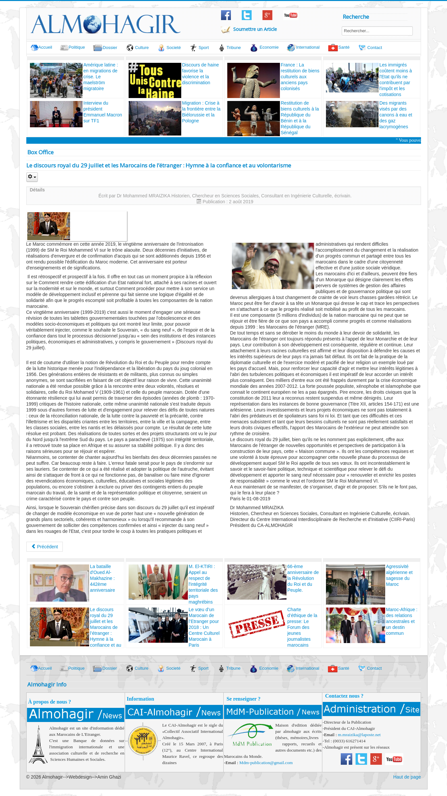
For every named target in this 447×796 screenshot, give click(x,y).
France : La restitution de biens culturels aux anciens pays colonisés (300, 76)
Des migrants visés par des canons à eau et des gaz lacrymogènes (396, 114)
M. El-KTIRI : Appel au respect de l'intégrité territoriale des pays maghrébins (203, 584)
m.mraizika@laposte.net (359, 734)
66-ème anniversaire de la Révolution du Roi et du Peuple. (303, 578)
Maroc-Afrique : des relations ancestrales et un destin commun (402, 621)
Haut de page (407, 777)
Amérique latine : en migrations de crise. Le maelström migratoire (101, 76)
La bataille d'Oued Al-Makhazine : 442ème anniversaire (102, 578)
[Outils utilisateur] (32, 177)
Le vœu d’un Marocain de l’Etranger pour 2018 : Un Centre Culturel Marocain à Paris (204, 627)
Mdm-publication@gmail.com (266, 762)
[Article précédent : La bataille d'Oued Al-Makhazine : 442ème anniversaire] (44, 547)
